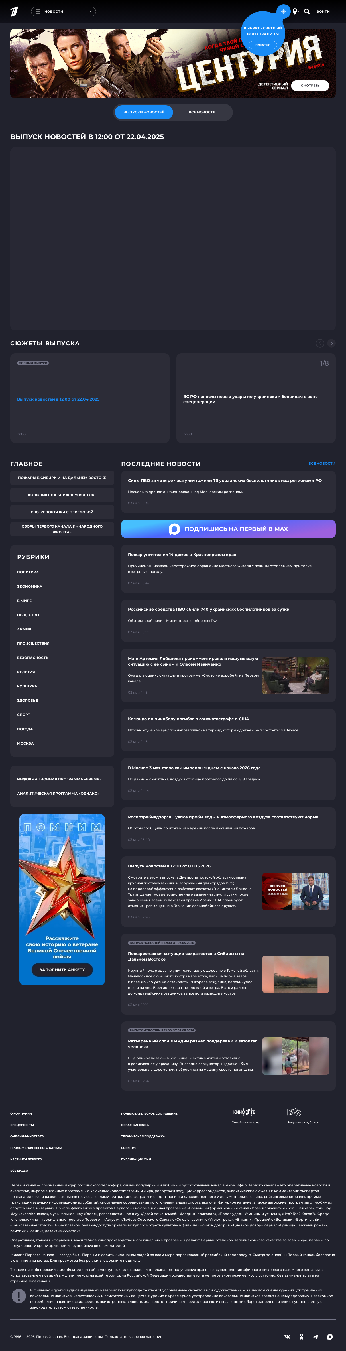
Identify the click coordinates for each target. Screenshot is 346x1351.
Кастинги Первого (26, 1159)
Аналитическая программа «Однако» (58, 793)
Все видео (19, 1171)
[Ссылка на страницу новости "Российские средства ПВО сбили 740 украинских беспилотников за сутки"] (228, 620)
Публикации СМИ (136, 1159)
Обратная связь (135, 1125)
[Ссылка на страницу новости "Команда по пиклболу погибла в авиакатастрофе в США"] (228, 730)
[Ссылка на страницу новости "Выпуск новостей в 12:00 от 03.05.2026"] (228, 891)
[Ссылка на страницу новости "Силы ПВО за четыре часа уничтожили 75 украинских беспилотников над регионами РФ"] (228, 492)
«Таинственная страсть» (31, 1225)
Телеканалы (39, 1281)
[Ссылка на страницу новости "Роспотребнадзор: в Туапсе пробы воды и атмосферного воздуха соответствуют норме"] (228, 828)
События (128, 1148)
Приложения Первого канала (36, 1148)
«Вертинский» (307, 1219)
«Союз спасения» (190, 1219)
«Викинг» (243, 1219)
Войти (323, 11)
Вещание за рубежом (303, 1116)
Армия (24, 629)
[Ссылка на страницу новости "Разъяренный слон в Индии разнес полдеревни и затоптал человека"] (228, 1056)
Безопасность (32, 658)
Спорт (23, 715)
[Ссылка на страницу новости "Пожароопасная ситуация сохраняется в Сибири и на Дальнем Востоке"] (228, 974)
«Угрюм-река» (220, 1219)
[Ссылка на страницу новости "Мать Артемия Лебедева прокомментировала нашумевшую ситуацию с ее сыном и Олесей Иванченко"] (228, 675)
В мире (24, 601)
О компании (21, 1113)
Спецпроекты (22, 1125)
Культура (27, 686)
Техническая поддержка (143, 1136)
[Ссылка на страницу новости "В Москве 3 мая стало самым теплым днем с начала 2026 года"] (228, 779)
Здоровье (27, 700)
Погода (25, 729)
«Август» (111, 1219)
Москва (25, 743)
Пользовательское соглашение (149, 1113)
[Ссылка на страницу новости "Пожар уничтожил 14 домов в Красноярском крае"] (228, 569)
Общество (28, 615)
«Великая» (283, 1219)
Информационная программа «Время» (59, 779)
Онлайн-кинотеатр (27, 1136)
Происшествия (33, 643)
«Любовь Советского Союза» (147, 1219)
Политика (28, 572)
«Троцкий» (262, 1219)
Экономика (29, 586)
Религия (26, 672)
